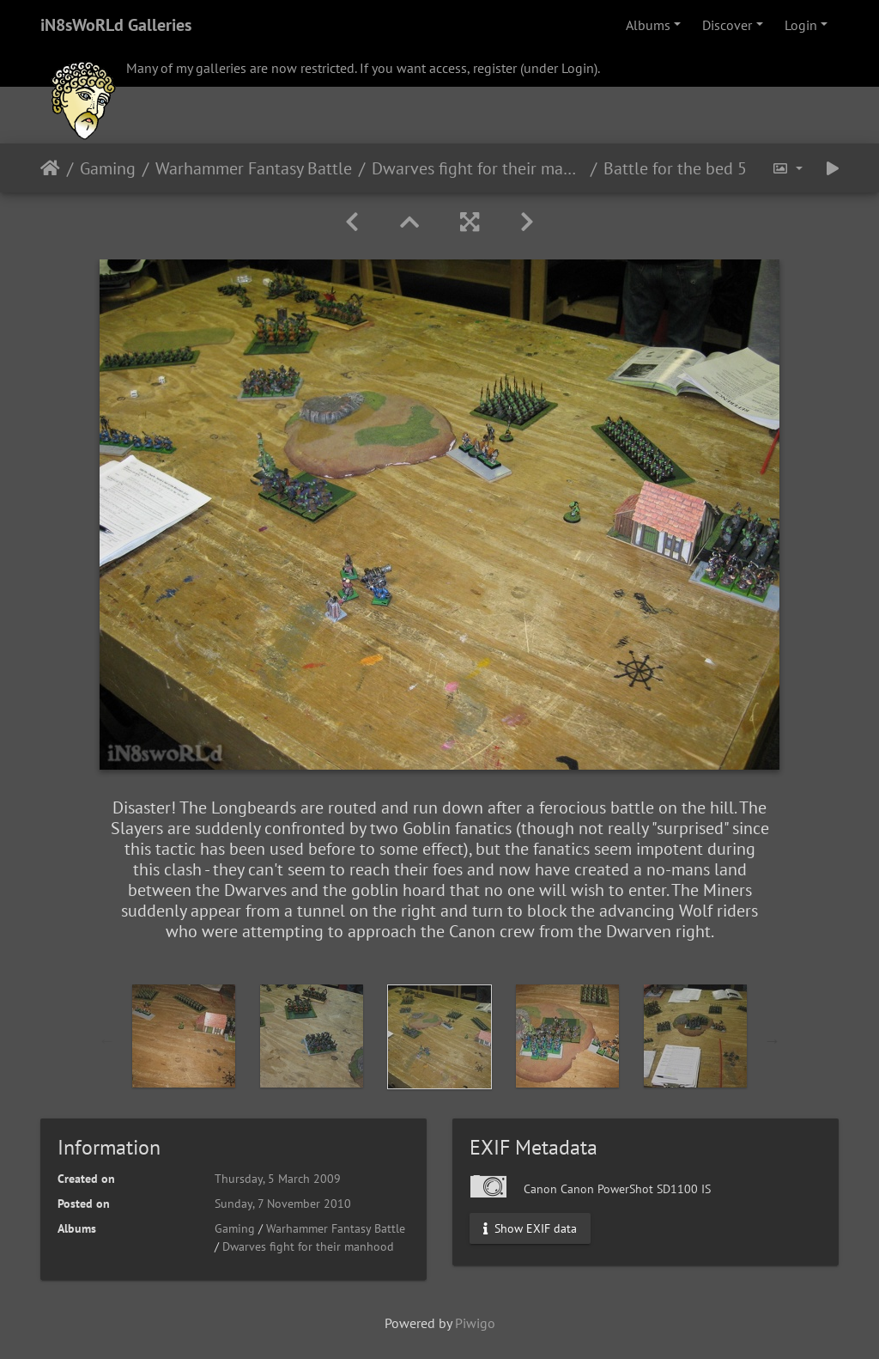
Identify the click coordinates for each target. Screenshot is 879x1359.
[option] (184, 1036)
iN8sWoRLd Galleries (115, 25)
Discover (727, 25)
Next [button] (772, 1040)
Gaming (108, 168)
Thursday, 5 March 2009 (278, 1178)
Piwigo (475, 1323)
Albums (648, 25)
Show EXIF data (530, 1228)
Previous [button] (107, 1040)
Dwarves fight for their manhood (478, 168)
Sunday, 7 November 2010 (283, 1203)
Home (50, 168)
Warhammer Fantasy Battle (253, 168)
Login (801, 25)
